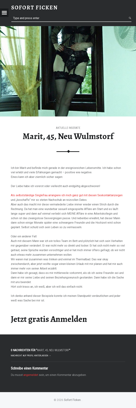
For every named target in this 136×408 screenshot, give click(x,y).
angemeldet (30, 375)
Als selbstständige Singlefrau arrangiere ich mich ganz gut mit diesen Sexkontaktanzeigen (67, 195)
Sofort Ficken (72, 400)
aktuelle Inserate (68, 128)
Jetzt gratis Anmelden (49, 319)
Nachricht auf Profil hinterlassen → (31, 355)
